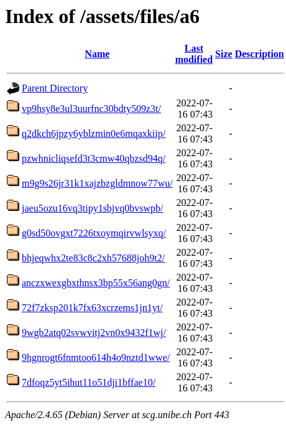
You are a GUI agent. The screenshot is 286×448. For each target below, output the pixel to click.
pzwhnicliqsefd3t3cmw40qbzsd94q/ (93, 158)
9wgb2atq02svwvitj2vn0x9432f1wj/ (94, 332)
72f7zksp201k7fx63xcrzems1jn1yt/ (92, 307)
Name (97, 54)
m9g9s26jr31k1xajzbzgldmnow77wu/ (97, 183)
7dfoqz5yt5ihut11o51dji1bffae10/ (88, 382)
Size (224, 54)
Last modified (194, 54)
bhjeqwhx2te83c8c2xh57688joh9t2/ (93, 258)
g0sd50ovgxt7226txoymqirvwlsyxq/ (94, 233)
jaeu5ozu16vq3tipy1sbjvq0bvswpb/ (93, 208)
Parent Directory (55, 88)
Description (259, 54)
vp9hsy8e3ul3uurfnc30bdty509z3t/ (91, 108)
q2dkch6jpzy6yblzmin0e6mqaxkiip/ (93, 133)
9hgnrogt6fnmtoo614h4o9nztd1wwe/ (96, 357)
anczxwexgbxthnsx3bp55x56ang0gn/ (96, 283)
